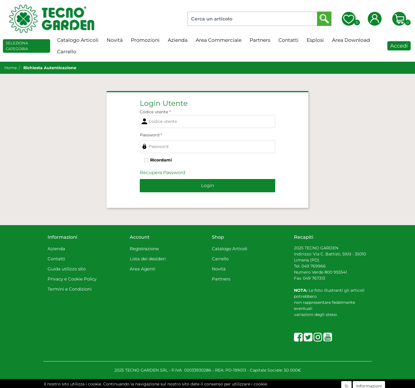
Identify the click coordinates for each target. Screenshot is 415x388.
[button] (324, 19)
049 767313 (314, 278)
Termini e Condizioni (70, 289)
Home (10, 67)
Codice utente (155, 111)
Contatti (288, 40)
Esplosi (315, 40)
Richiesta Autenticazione (49, 67)
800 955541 (336, 272)
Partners (260, 40)
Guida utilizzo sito (67, 269)
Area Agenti (142, 269)
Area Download (351, 40)
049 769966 (313, 266)
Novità (115, 40)
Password (151, 135)
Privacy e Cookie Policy (72, 279)
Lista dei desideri (148, 258)
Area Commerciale (219, 40)
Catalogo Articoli (78, 40)
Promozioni (145, 40)
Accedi (399, 46)
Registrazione (144, 248)
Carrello (66, 51)
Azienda (178, 40)
